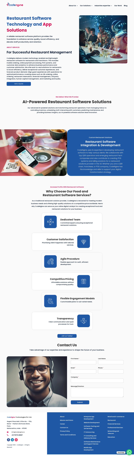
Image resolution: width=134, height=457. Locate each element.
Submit (80, 405)
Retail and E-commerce (116, 419)
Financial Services (114, 426)
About (62, 419)
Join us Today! (67, 338)
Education (111, 440)
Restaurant (112, 423)
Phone (101, 370)
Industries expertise (102, 6)
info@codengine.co (18, 435)
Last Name (102, 361)
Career (62, 426)
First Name (75, 361)
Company (75, 380)
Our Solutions (85, 6)
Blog (125, 6)
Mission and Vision (66, 423)
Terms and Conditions (68, 437)
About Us (72, 6)
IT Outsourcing (89, 435)
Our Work (118, 6)
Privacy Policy (65, 434)
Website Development (92, 425)
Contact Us (64, 430)
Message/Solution (77, 389)
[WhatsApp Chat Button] (129, 452)
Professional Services (115, 430)
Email (73, 370)
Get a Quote (18, 86)
